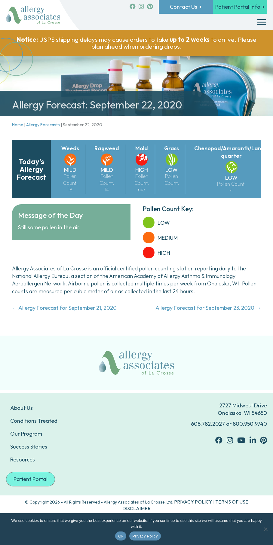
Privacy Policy (145, 536)
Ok (120, 536)
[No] (265, 529)
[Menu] (261, 22)
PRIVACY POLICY (193, 502)
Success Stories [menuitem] (28, 446)
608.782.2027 (208, 423)
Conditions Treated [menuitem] (33, 420)
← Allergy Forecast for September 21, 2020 (64, 307)
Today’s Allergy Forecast (31, 169)
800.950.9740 (250, 423)
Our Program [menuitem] (26, 433)
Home (17, 124)
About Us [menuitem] (21, 407)
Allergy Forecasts (43, 124)
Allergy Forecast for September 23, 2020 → (208, 307)
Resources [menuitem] (22, 459)
